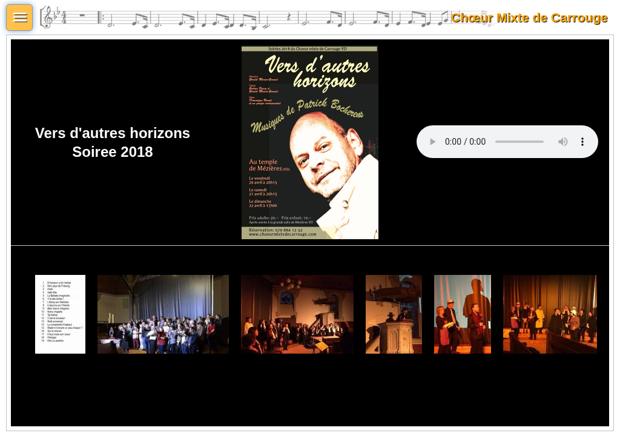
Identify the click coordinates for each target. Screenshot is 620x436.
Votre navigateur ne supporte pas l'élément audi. (507, 141)
